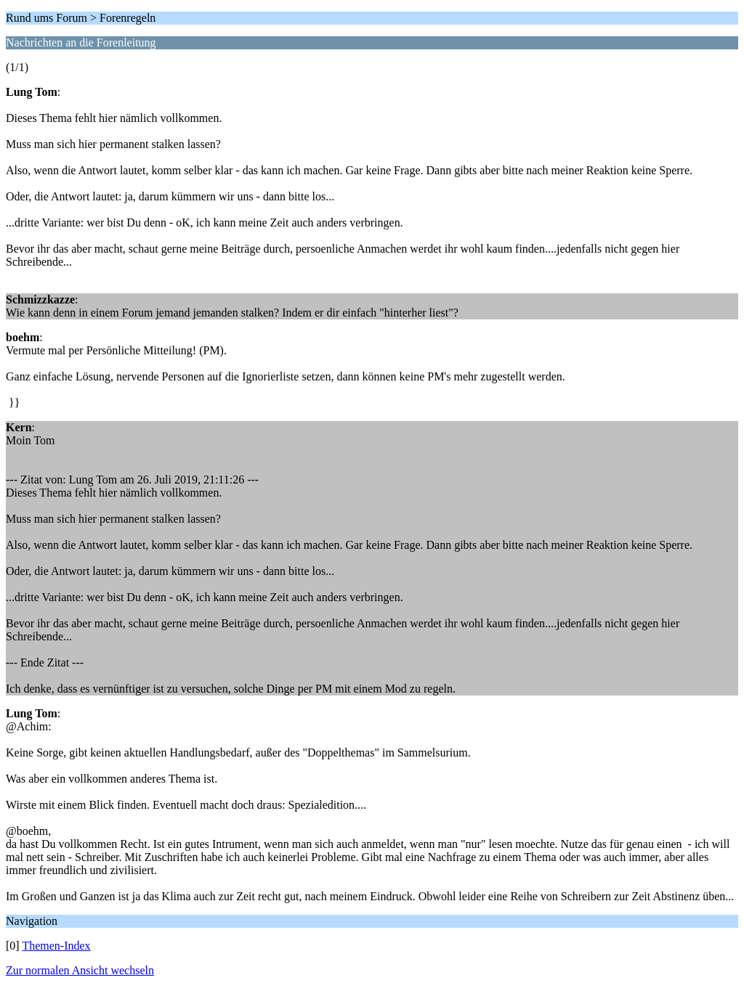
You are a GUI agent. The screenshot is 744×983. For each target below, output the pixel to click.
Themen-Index (56, 945)
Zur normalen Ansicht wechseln (80, 970)
